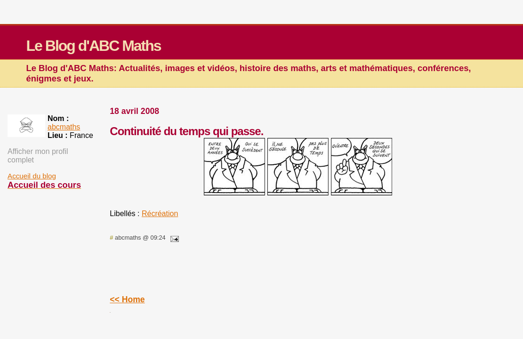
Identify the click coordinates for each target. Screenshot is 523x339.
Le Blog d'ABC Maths (93, 45)
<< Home (127, 299)
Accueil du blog (32, 176)
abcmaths (64, 127)
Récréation (160, 214)
